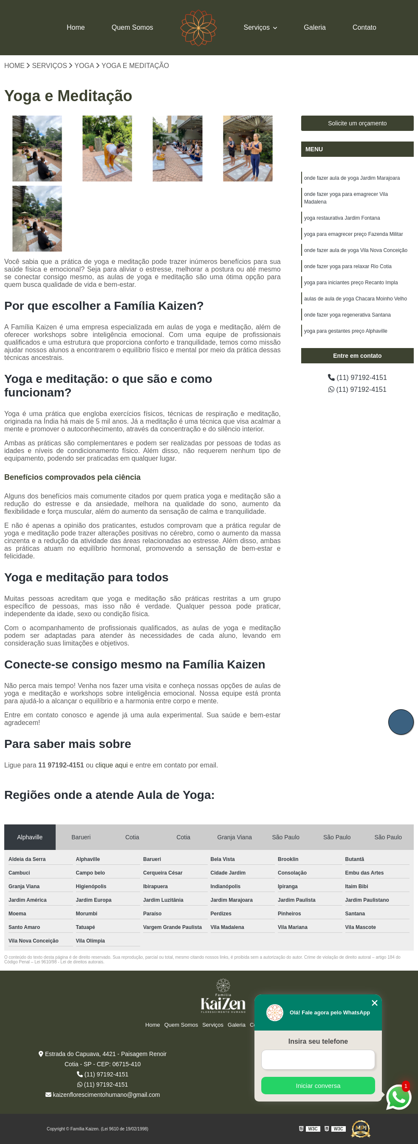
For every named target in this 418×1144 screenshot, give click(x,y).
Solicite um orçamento (357, 123)
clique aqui (111, 765)
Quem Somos (132, 27)
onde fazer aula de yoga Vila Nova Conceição (355, 250)
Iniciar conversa (318, 1085)
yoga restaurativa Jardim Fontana (342, 218)
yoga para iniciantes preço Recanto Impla (351, 283)
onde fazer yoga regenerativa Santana (347, 315)
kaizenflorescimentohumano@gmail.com (102, 1094)
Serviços (258, 27)
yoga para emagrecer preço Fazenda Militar (353, 234)
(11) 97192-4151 (357, 377)
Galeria (315, 27)
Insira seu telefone (318, 1041)
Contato (364, 27)
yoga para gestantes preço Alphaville (345, 331)
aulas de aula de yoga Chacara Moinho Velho (355, 299)
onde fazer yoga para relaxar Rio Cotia (348, 266)
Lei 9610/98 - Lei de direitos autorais (68, 962)
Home (76, 27)
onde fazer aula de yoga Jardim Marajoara (352, 178)
